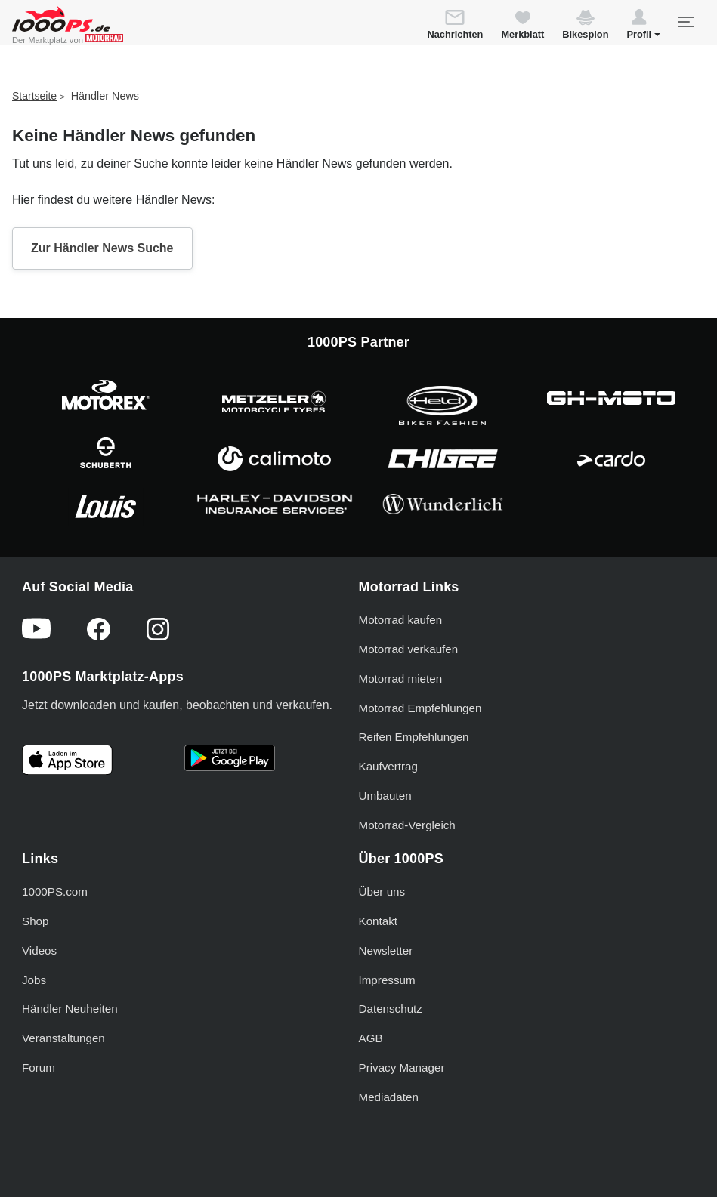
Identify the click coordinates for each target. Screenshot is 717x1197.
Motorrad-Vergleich (407, 825)
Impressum (387, 979)
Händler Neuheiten (70, 1008)
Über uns (382, 891)
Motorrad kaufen (401, 619)
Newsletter (386, 950)
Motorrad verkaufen (409, 649)
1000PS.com (55, 891)
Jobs (34, 979)
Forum (38, 1067)
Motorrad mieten (401, 678)
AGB (371, 1038)
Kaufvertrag (389, 766)
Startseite (34, 96)
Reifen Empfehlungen (414, 736)
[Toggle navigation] (685, 22)
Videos (39, 950)
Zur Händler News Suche (102, 248)
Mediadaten (389, 1097)
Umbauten (385, 795)
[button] (643, 26)
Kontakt (378, 921)
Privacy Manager (402, 1067)
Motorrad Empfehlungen (420, 708)
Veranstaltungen (63, 1038)
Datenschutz (390, 1008)
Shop (35, 921)
